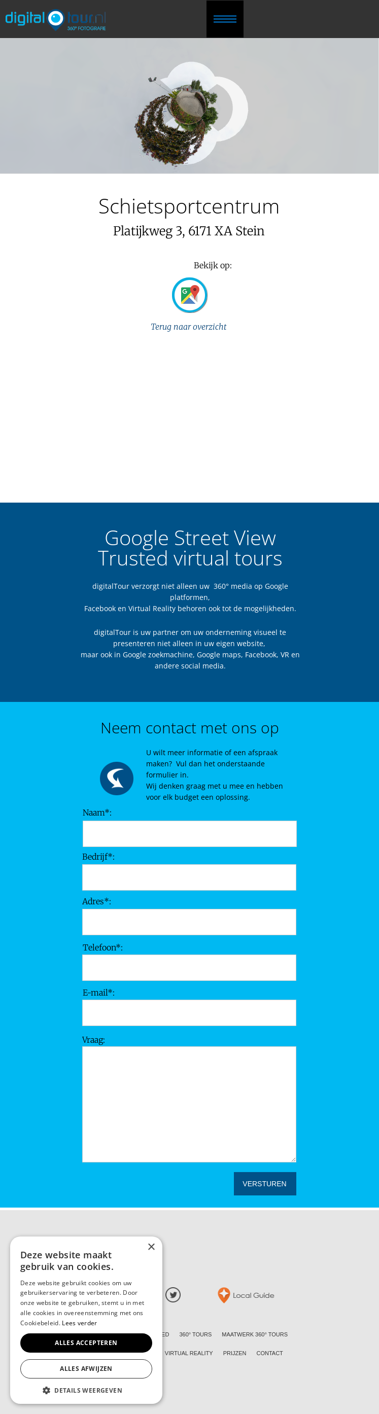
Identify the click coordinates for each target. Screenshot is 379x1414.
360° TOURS (195, 1334)
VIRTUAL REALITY (189, 1353)
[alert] (86, 1320)
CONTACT (269, 1353)
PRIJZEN (235, 1353)
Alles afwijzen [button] (86, 1368)
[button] (86, 1389)
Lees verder (79, 1323)
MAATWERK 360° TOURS (255, 1334)
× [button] (151, 1247)
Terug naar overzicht (189, 327)
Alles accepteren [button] (86, 1342)
